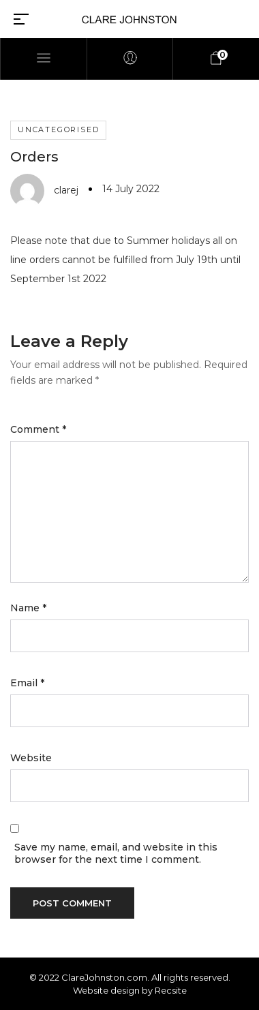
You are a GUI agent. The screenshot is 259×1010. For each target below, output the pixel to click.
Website (31, 758)
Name (28, 608)
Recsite (171, 990)
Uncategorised (58, 129)
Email (27, 683)
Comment (38, 429)
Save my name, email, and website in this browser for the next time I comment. (115, 853)
